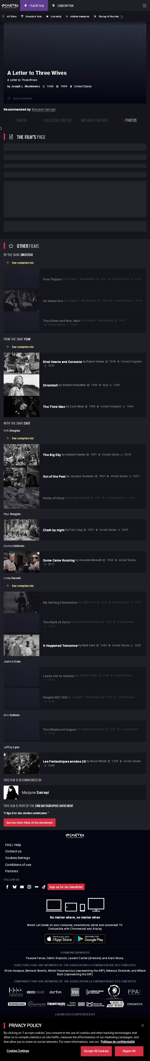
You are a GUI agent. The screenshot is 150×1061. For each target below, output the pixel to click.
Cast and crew (22, 226)
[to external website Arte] (55, 992)
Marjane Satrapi (44, 109)
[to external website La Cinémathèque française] (56, 1004)
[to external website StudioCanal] (17, 1004)
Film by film (37, 5)
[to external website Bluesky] (14, 886)
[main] (75, 1039)
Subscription (65, 5)
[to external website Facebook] (7, 886)
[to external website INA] (75, 992)
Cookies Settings (17, 858)
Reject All (129, 1051)
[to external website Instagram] (29, 886)
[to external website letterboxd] (36, 886)
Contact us (13, 851)
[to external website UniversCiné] (36, 992)
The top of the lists (109, 16)
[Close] (143, 1025)
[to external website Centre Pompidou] (76, 1004)
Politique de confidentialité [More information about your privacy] (118, 1042)
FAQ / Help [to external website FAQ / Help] (13, 845)
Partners (11, 871)
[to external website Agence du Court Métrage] (115, 1004)
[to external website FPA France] (134, 992)
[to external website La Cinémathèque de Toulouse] (95, 992)
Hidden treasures (79, 16)
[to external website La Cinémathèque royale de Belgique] (135, 1004)
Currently (56, 16)
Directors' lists (34, 16)
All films (11, 16)
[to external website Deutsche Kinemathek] (95, 1004)
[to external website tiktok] (44, 886)
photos (130, 120)
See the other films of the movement (29, 822)
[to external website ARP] (114, 992)
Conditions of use (18, 864)
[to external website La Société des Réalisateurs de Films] (16, 992)
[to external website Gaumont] (37, 1004)
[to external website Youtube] (22, 886)
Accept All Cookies (96, 1051)
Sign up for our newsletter (66, 887)
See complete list (23, 262)
